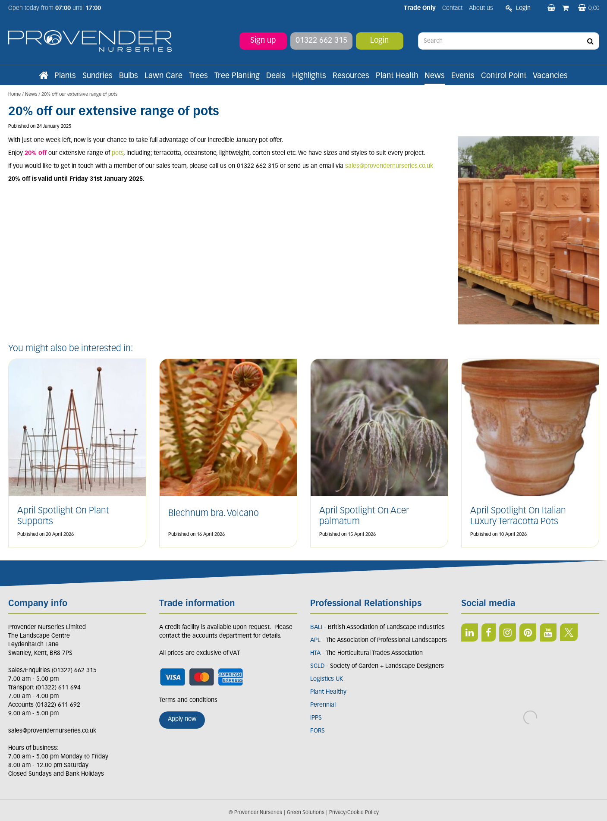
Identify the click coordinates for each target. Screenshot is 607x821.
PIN (527, 632)
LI (469, 632)
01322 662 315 (321, 41)
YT (548, 632)
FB (488, 632)
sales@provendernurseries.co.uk (389, 166)
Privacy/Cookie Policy (354, 812)
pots (117, 153)
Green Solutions (305, 812)
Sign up (263, 41)
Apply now (182, 719)
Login (379, 41)
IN (507, 632)
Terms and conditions (188, 700)
